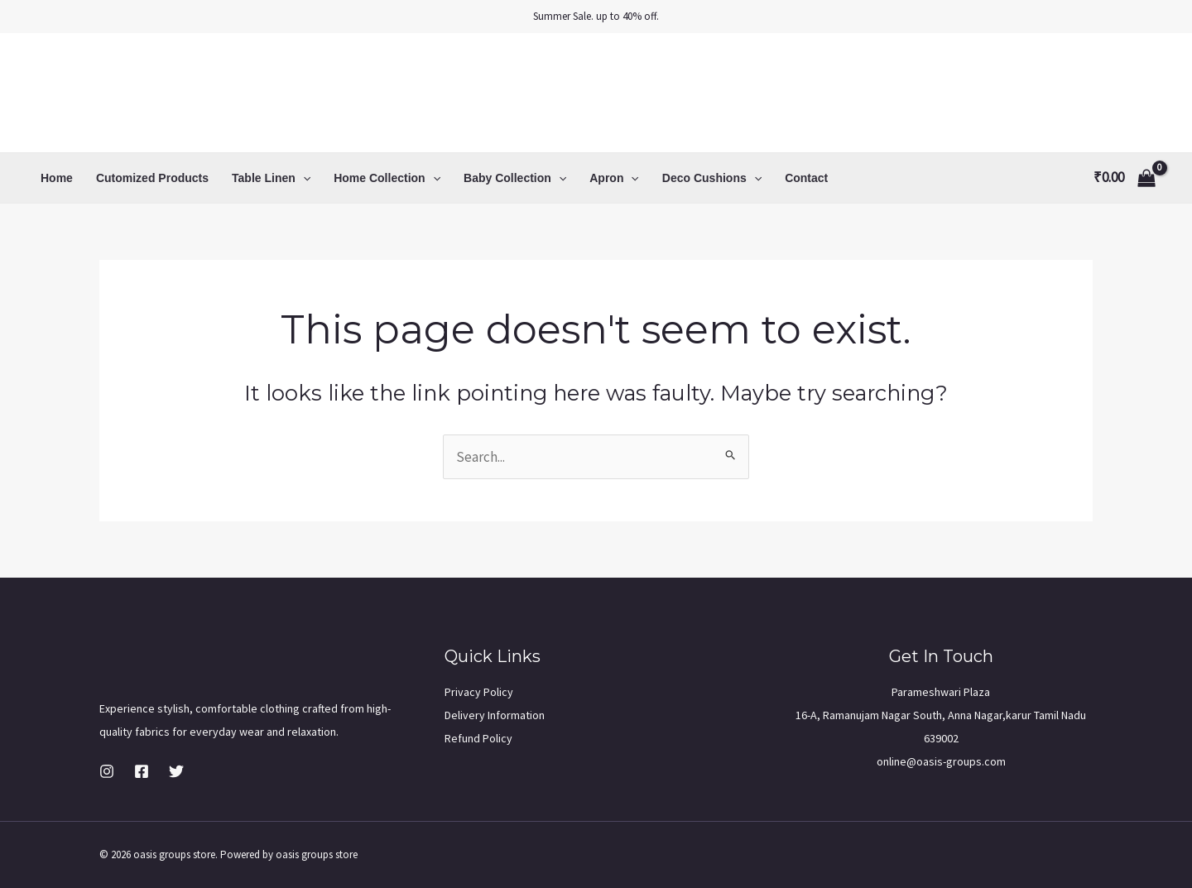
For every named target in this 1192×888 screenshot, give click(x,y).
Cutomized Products (152, 178)
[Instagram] (106, 771)
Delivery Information (495, 715)
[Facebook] (141, 771)
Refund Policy (478, 738)
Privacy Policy (479, 691)
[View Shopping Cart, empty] (1124, 177)
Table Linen (271, 178)
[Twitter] (176, 771)
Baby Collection (515, 178)
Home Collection (387, 178)
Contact (806, 178)
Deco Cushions (712, 178)
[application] (303, 178)
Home (57, 178)
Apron (614, 178)
